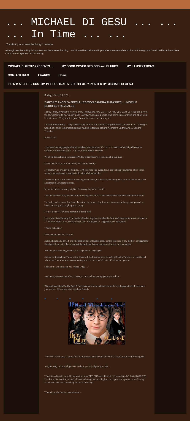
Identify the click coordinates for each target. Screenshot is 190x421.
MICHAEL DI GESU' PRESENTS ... (30, 66)
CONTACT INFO (18, 75)
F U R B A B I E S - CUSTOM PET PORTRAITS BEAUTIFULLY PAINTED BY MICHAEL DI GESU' (71, 84)
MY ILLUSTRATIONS (140, 66)
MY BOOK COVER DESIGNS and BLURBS (90, 66)
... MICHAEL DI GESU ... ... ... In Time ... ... (91, 28)
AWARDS (44, 75)
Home (62, 75)
